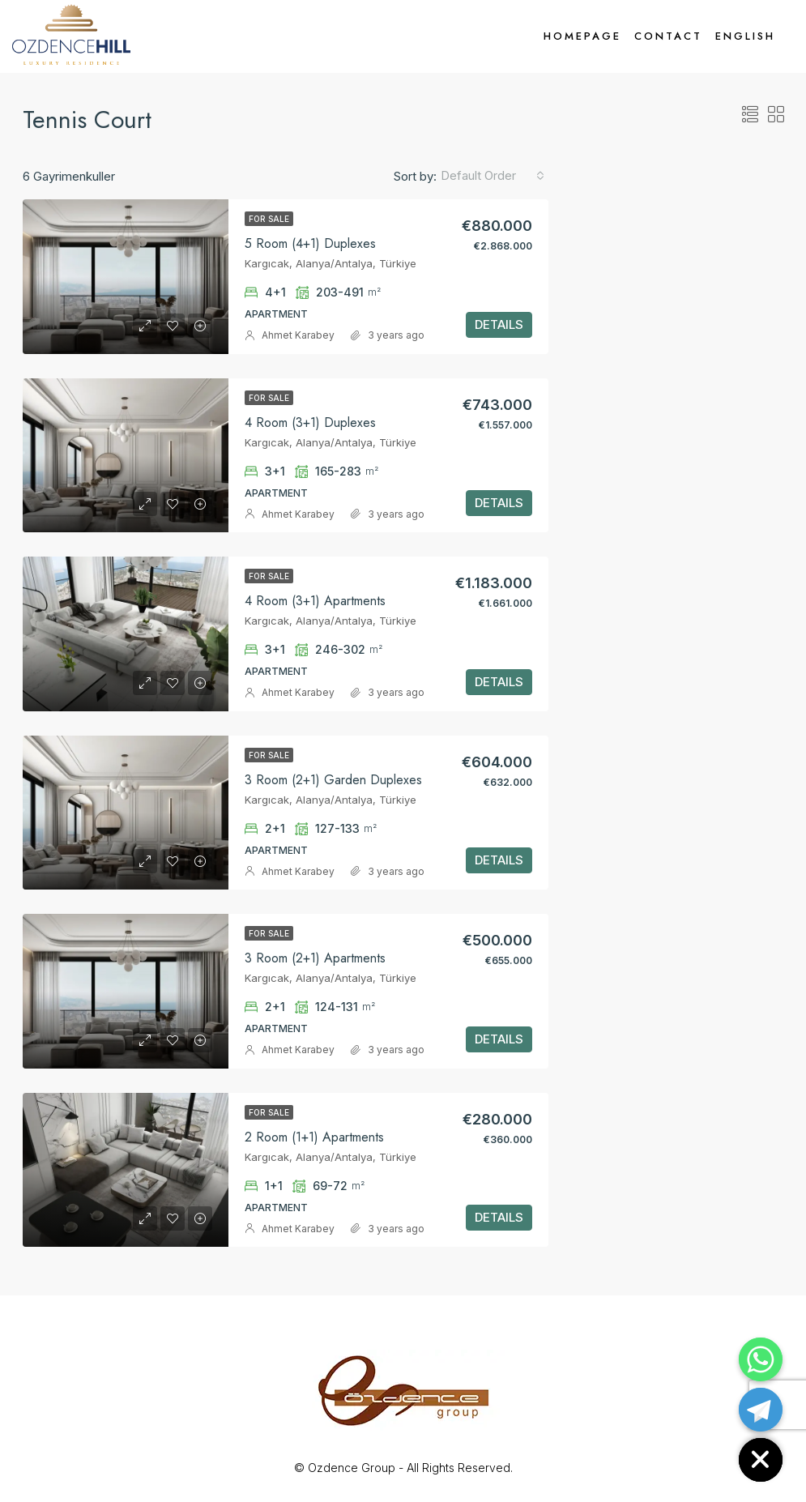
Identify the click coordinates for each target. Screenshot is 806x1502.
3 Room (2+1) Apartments (315, 958)
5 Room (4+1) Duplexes (310, 243)
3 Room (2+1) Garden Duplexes (333, 779)
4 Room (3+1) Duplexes (310, 422)
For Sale (269, 219)
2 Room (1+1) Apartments (314, 1137)
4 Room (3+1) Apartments (315, 600)
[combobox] (492, 176)
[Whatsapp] (761, 1359)
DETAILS (499, 324)
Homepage (582, 36)
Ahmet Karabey (298, 335)
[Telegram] (761, 1410)
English (745, 36)
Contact (668, 36)
